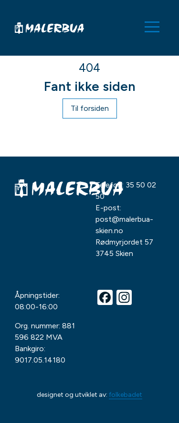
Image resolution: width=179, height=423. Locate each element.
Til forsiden (90, 108)
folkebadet (125, 395)
